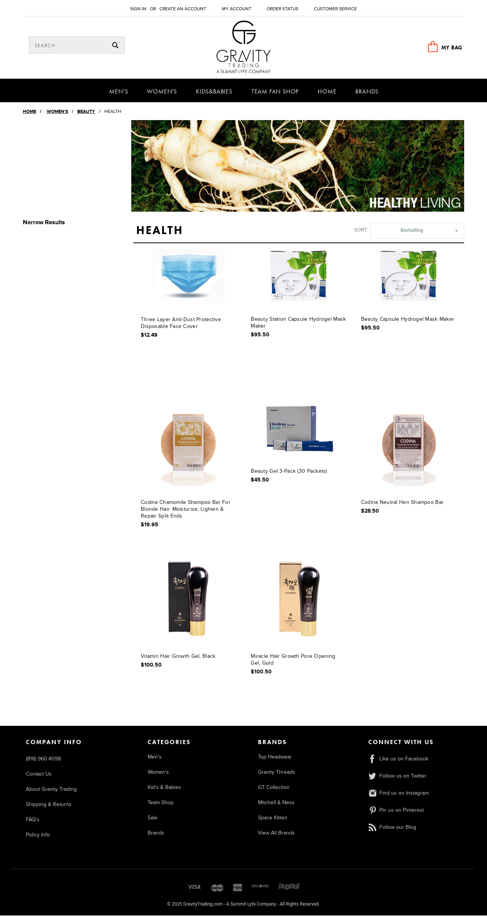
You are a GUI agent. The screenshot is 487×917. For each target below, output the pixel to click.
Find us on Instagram (398, 794)
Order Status (282, 9)
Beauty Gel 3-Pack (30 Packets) (289, 472)
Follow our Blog (392, 828)
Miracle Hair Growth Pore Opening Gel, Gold (293, 661)
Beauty (86, 113)
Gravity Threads (276, 773)
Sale (153, 819)
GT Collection (274, 789)
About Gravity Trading (51, 790)
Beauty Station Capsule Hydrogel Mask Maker (298, 324)
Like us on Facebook (398, 760)
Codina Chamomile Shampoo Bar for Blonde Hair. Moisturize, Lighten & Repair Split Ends (186, 511)
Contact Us (39, 775)
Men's (118, 93)
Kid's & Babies (164, 789)
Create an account (182, 9)
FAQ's (33, 821)
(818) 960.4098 (43, 760)
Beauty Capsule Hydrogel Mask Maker (408, 320)
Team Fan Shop (275, 93)
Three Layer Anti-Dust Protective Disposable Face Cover (181, 324)
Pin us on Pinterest (396, 811)
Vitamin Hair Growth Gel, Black (178, 658)
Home (327, 93)
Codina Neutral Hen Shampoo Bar (402, 504)
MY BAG (452, 47)
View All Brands (276, 834)
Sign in (138, 9)
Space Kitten (272, 819)
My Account (236, 9)
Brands (367, 93)
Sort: (361, 231)
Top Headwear (275, 758)
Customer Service (335, 9)
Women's (162, 93)
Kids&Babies (214, 93)
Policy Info (38, 836)
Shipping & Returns (49, 806)
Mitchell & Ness (276, 804)
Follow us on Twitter (397, 777)
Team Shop (160, 804)
